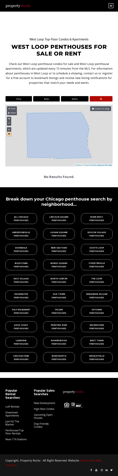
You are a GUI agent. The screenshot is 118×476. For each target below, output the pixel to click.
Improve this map (104, 165)
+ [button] (9, 119)
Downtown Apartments (12, 414)
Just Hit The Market (12, 423)
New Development (44, 403)
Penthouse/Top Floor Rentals (14, 432)
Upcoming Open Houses (43, 416)
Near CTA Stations (16, 439)
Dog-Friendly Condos (41, 425)
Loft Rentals (12, 406)
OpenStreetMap (91, 165)
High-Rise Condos (44, 409)
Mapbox (79, 165)
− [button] (9, 123)
